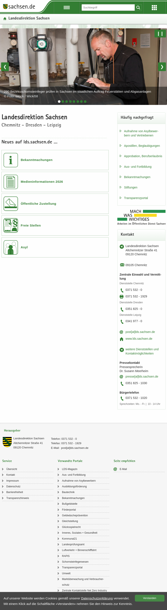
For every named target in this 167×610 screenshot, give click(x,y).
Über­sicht (11, 469)
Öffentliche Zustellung (38, 203)
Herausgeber (12, 430)
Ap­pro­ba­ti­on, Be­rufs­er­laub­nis (143, 156)
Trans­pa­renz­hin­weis (17, 498)
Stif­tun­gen (130, 187)
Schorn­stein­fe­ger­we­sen (75, 561)
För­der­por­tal (69, 509)
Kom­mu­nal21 (69, 538)
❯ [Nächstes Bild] (162, 66)
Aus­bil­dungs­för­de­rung (74, 486)
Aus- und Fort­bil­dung (138, 166)
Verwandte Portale (70, 461)
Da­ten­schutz (13, 486)
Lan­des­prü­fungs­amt (73, 544)
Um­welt (66, 573)
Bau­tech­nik (68, 492)
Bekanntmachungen (37, 160)
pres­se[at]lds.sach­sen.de (142, 376)
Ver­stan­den (149, 598)
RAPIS (66, 556)
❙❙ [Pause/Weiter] (160, 33)
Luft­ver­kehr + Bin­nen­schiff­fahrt (79, 550)
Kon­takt (10, 474)
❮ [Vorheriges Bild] (5, 66)
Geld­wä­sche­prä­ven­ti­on (75, 515)
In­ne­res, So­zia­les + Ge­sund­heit (79, 532)
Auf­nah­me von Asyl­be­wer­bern (79, 480)
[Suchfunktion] (109, 7)
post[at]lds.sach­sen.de (140, 332)
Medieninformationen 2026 (42, 181)
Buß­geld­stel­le (69, 503)
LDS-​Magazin (69, 469)
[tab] (59, 101)
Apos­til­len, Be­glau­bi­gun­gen (142, 145)
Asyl (24, 247)
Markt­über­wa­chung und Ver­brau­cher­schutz (83, 582)
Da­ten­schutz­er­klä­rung (97, 598)
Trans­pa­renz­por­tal (136, 198)
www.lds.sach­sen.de (139, 338)
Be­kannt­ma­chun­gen (137, 177)
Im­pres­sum (12, 480)
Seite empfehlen (124, 461)
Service (7, 461)
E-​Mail (123, 469)
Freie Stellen (31, 225)
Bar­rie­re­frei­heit (14, 492)
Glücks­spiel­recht (71, 527)
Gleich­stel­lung (70, 521)
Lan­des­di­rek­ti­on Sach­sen (28, 438)
